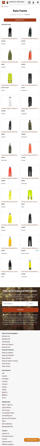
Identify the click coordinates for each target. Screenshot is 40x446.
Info (3, 373)
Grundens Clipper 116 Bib (10, 108)
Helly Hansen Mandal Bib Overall (12, 155)
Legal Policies (6, 407)
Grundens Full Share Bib (10, 39)
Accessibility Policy (8, 413)
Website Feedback (8, 444)
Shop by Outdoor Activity (10, 361)
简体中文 (5, 392)
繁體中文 (5, 395)
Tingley (2, 90)
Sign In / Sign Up (7, 405)
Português (5, 379)
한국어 (4, 398)
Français (4, 381)
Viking (22, 206)
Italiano (4, 387)
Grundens (3, 43)
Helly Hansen (24, 90)
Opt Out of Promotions (9, 418)
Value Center (6, 366)
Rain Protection (20, 14)
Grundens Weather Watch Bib (11, 132)
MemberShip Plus (7, 426)
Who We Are (6, 336)
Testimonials (6, 342)
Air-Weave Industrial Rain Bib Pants (13, 62)
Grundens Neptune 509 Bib (11, 178)
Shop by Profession (8, 355)
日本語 (4, 390)
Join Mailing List (7, 416)
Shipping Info (6, 339)
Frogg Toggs (23, 113)
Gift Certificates (7, 424)
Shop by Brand (6, 358)
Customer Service (7, 436)
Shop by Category (7, 353)
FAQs (3, 421)
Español (4, 376)
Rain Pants (27, 14)
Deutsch (4, 384)
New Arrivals (6, 364)
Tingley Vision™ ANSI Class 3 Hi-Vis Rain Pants (16, 85)
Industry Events (7, 442)
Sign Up (20, 310)
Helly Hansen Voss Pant (30, 178)
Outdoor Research (25, 253)
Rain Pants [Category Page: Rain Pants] (20, 11)
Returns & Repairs (7, 344)
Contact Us (5, 433)
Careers (4, 439)
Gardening (12, 14)
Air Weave (3, 67)
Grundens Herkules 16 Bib (30, 39)
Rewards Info (6, 347)
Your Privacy (6, 410)
